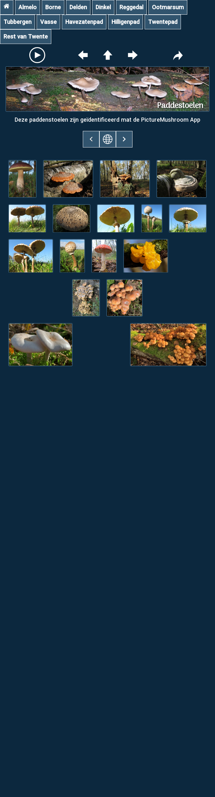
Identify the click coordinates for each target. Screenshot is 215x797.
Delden (78, 7)
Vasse (48, 21)
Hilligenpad (125, 21)
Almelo (27, 7)
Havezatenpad (84, 21)
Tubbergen (18, 21)
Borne (53, 7)
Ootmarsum (168, 7)
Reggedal (131, 7)
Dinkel (103, 7)
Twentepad (162, 21)
